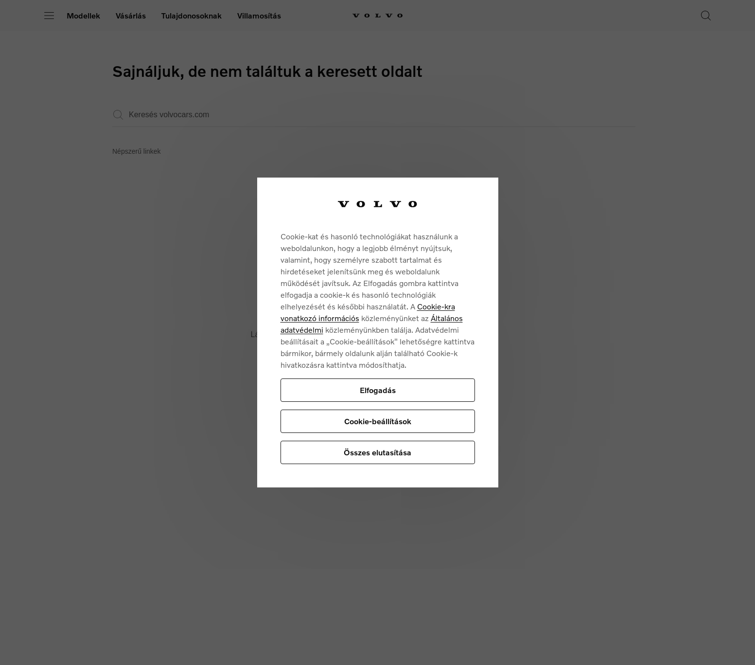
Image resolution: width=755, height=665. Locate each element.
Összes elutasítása (377, 452)
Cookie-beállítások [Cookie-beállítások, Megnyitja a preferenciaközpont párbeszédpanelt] (377, 421)
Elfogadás (378, 390)
